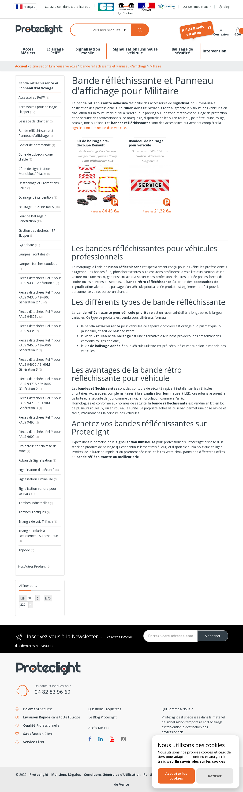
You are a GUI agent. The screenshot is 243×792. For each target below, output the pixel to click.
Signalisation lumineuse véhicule (135, 51)
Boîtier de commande (37, 145)
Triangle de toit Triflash (38, 521)
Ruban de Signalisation (37, 460)
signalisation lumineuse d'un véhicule (99, 127)
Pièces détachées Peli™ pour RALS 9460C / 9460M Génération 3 (40, 364)
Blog (223, 6)
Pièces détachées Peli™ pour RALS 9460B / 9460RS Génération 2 (40, 345)
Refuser (215, 775)
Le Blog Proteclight (102, 717)
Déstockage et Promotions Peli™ (39, 185)
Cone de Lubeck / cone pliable (36, 156)
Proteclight (39, 774)
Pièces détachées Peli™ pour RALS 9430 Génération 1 (40, 280)
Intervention (214, 51)
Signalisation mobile (88, 51)
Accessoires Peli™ (34, 97)
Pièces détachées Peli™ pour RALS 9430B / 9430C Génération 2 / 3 (40, 297)
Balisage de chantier (36, 121)
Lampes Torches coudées (38, 266)
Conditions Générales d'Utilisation (112, 774)
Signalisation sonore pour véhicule (37, 491)
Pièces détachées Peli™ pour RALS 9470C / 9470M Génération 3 (40, 403)
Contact (125, 13)
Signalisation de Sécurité (39, 469)
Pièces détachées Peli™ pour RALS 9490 (40, 419)
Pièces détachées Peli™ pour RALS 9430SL (40, 314)
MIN (23, 598)
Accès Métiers (28, 51)
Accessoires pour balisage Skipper (38, 109)
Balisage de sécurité (182, 51)
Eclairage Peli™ (55, 51)
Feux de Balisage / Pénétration (32, 218)
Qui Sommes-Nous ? (197, 6)
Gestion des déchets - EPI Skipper (38, 233)
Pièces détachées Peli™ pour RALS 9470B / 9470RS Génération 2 (40, 383)
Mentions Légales (66, 774)
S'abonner (212, 636)
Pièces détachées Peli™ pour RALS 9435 (40, 328)
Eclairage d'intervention (38, 197)
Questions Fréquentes (104, 709)
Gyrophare (29, 245)
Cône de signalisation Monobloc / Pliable (35, 171)
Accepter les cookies (176, 775)
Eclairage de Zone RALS (39, 206)
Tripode (26, 550)
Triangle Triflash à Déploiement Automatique (38, 536)
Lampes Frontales (34, 254)
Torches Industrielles (36, 503)
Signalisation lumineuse (38, 479)
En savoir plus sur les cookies (200, 761)
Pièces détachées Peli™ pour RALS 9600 (40, 434)
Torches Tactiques (34, 512)
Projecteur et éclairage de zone (38, 448)
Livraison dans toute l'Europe (67, 6)
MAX (48, 598)
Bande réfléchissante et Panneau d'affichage (39, 85)
